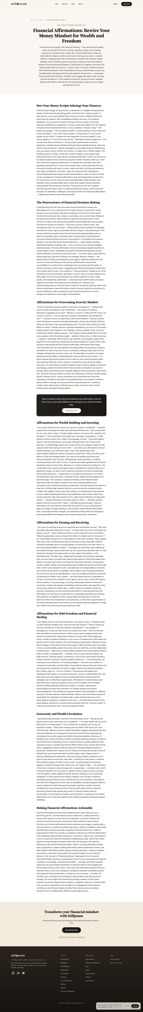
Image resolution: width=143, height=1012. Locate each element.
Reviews (65, 4)
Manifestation (65, 966)
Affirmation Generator (93, 963)
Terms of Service (115, 963)
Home (32, 20)
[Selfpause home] (19, 4)
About (80, 4)
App (56, 4)
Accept (135, 1006)
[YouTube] (23, 973)
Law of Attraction (66, 980)
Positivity (64, 977)
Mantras (63, 984)
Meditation (64, 963)
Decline (127, 1006)
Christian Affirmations (68, 991)
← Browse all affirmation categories (71, 937)
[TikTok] (18, 973)
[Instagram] (13, 973)
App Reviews (90, 959)
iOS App (88, 977)
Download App (90, 973)
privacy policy (117, 1007)
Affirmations (40, 20)
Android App (90, 980)
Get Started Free (71, 411)
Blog (73, 4)
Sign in (115, 4)
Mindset (63, 988)
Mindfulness (65, 970)
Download (126, 4)
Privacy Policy (114, 959)
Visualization (65, 973)
